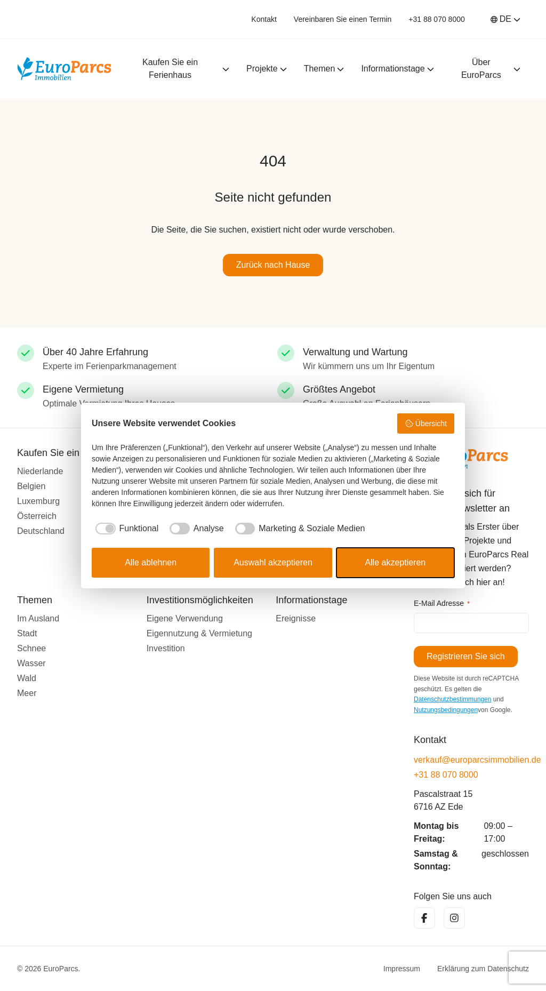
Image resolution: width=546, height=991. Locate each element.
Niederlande (40, 470)
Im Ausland (38, 617)
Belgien (31, 485)
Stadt (27, 632)
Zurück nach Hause (273, 264)
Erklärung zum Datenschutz (483, 968)
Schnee (31, 647)
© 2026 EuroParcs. (49, 968)
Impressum (401, 968)
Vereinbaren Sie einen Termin (342, 19)
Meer (26, 692)
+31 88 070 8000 (436, 19)
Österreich (37, 515)
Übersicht (426, 423)
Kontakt (263, 19)
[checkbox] (125, 528)
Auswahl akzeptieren (273, 562)
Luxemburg (38, 500)
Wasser (31, 662)
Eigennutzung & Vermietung (199, 632)
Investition (166, 647)
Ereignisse (296, 617)
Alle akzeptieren (395, 562)
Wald (26, 677)
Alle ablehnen (150, 562)
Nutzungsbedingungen (446, 710)
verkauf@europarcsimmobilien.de (471, 759)
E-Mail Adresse (442, 604)
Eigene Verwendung (185, 617)
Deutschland (41, 530)
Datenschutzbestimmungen (452, 699)
